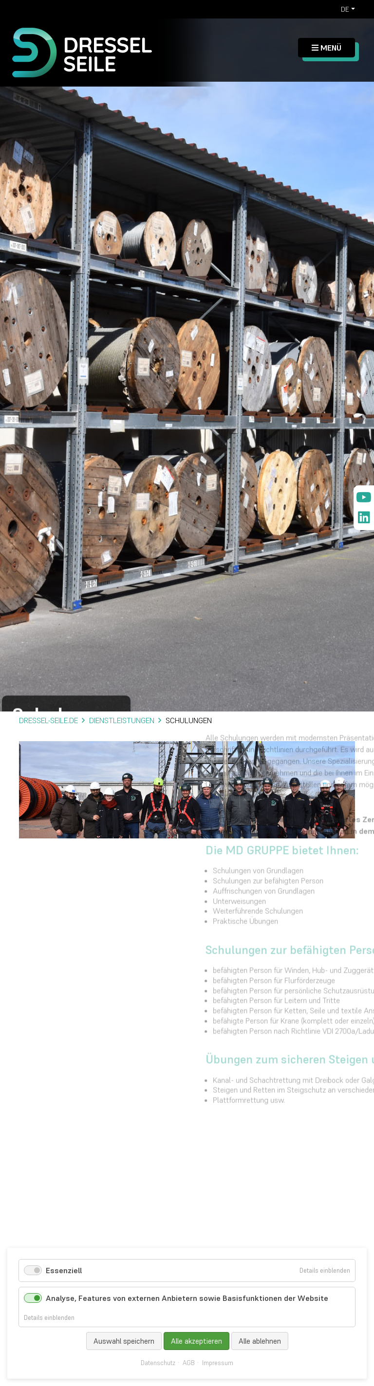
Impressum (217, 1363)
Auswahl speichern (124, 1341)
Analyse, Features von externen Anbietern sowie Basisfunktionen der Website (187, 1298)
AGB (189, 1363)
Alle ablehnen (260, 1341)
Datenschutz (158, 1363)
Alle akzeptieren (196, 1341)
